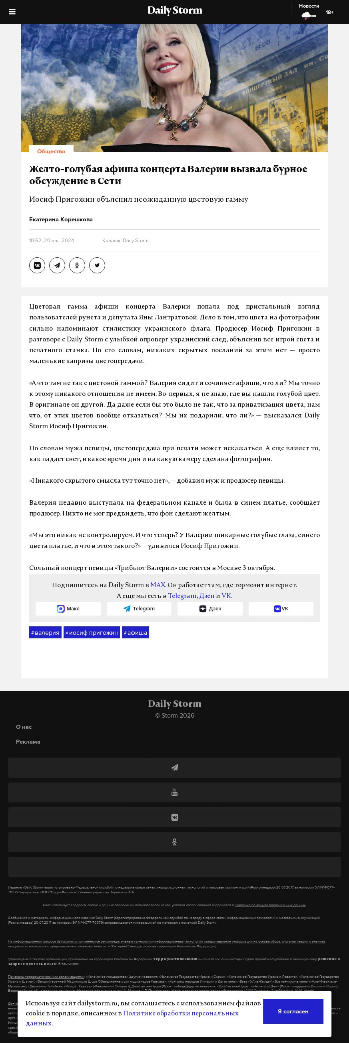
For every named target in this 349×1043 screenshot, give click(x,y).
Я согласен (293, 1011)
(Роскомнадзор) (262, 887)
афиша (135, 633)
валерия (45, 633)
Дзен (207, 596)
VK (226, 596)
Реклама (28, 741)
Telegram (182, 596)
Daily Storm (175, 11)
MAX (157, 585)
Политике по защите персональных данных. (270, 905)
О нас (24, 726)
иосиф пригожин (92, 633)
